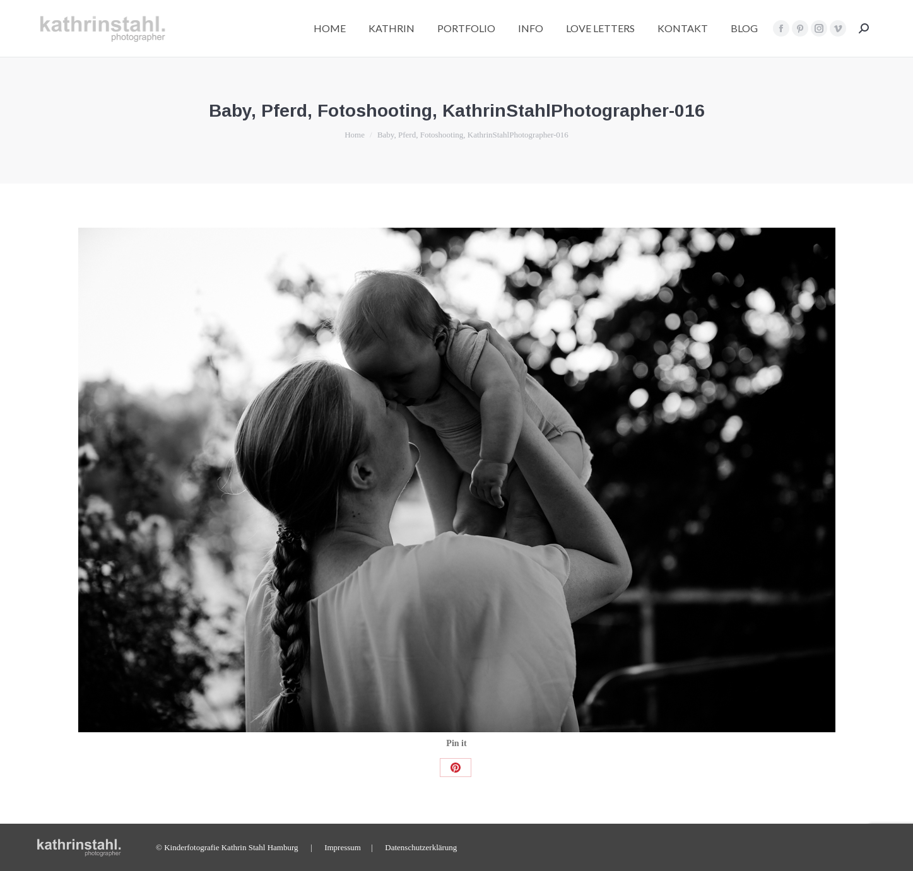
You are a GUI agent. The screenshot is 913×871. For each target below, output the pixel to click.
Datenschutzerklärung (421, 847)
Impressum (342, 847)
